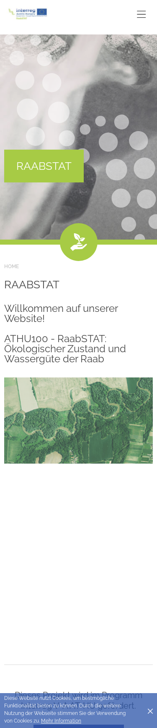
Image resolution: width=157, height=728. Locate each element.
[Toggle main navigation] (141, 14)
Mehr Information (61, 721)
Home (11, 266)
